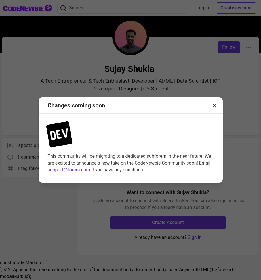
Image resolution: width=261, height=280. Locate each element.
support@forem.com (69, 170)
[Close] (214, 105)
